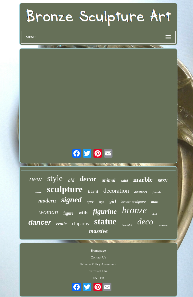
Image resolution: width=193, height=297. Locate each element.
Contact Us (98, 257)
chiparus (80, 223)
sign (101, 202)
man (154, 202)
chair (155, 214)
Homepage (98, 250)
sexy (163, 180)
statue (105, 221)
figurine (105, 211)
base (38, 192)
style (55, 178)
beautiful (127, 225)
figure (68, 213)
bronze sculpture (133, 202)
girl (113, 201)
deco (145, 221)
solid (124, 181)
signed (71, 199)
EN (95, 278)
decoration (116, 190)
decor (88, 179)
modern (47, 200)
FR (102, 278)
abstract (140, 192)
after (90, 202)
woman (48, 211)
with (83, 212)
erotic (61, 223)
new (35, 178)
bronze (134, 210)
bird (93, 192)
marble (143, 179)
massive (98, 231)
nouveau (163, 225)
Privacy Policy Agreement (98, 264)
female (157, 192)
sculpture (65, 189)
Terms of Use (98, 271)
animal (108, 180)
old (71, 180)
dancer (39, 222)
